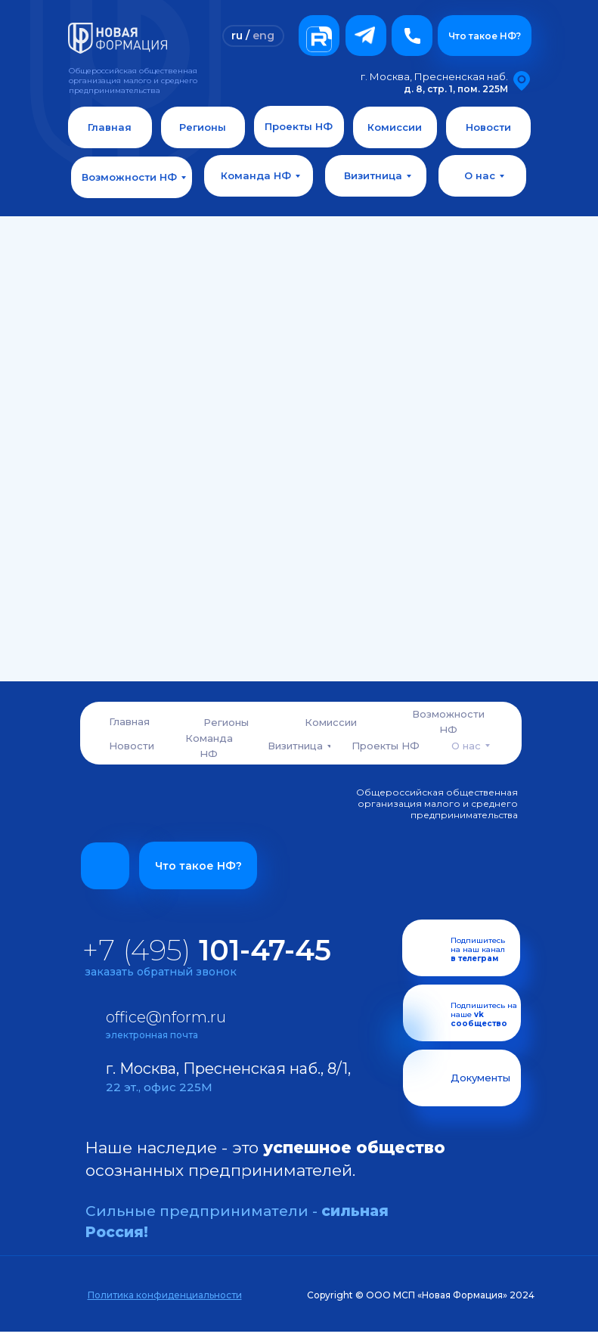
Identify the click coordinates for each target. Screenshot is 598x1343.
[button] (412, 35)
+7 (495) (206, 950)
